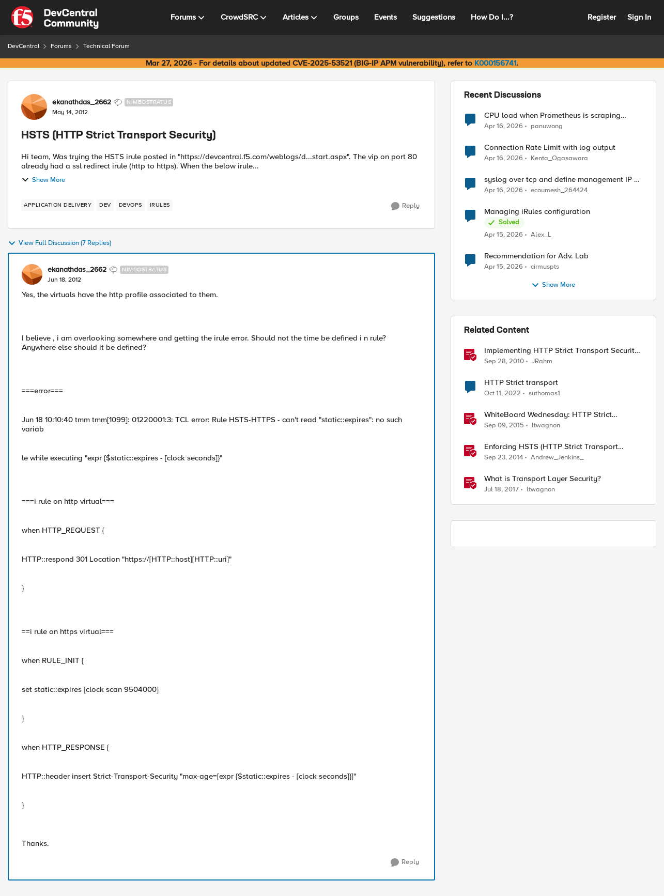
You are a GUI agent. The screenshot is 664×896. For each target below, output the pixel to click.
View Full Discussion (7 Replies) (59, 243)
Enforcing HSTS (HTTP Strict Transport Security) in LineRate (551, 446)
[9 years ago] (501, 490)
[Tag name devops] (130, 205)
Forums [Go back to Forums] (61, 46)
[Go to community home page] (55, 17)
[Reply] (405, 206)
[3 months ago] (503, 126)
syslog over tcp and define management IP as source (563, 179)
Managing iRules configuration (537, 211)
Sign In (639, 17)
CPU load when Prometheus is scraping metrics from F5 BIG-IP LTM (552, 115)
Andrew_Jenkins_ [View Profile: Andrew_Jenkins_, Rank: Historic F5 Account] (557, 457)
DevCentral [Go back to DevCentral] (23, 46)
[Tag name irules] (160, 205)
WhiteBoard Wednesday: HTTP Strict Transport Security (548, 414)
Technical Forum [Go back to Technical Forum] (106, 46)
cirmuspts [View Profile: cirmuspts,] (545, 267)
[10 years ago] (504, 426)
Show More (43, 180)
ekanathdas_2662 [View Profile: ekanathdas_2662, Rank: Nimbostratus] (81, 102)
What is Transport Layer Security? (542, 478)
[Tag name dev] (105, 205)
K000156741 (495, 63)
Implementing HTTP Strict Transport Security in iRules (561, 350)
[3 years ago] (502, 394)
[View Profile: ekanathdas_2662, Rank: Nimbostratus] (34, 107)
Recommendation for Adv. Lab (536, 256)
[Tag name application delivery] (57, 205)
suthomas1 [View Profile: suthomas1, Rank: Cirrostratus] (544, 393)
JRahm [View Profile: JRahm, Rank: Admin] (542, 361)
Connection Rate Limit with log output (549, 147)
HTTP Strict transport (521, 382)
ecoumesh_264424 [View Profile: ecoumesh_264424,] (559, 190)
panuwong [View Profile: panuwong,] (547, 126)
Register (602, 17)
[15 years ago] (504, 362)
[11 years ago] (503, 458)
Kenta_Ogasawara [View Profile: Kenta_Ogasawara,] (559, 158)
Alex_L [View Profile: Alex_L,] (541, 235)
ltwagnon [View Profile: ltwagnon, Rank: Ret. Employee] (546, 425)
